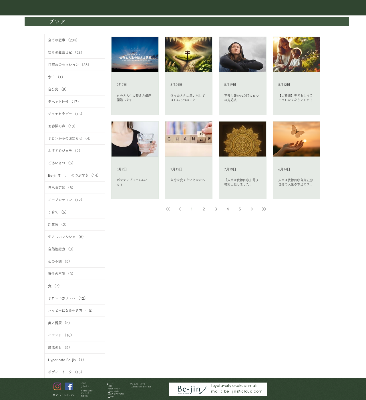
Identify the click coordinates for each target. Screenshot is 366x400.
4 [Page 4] (228, 209)
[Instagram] (57, 386)
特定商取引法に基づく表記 (141, 386)
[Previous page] (180, 209)
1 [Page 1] (192, 209)
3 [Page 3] (216, 209)
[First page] (168, 209)
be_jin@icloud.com (243, 391)
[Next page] (252, 209)
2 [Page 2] (204, 209)
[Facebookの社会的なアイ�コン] (69, 386)
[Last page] (264, 209)
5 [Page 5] (240, 209)
